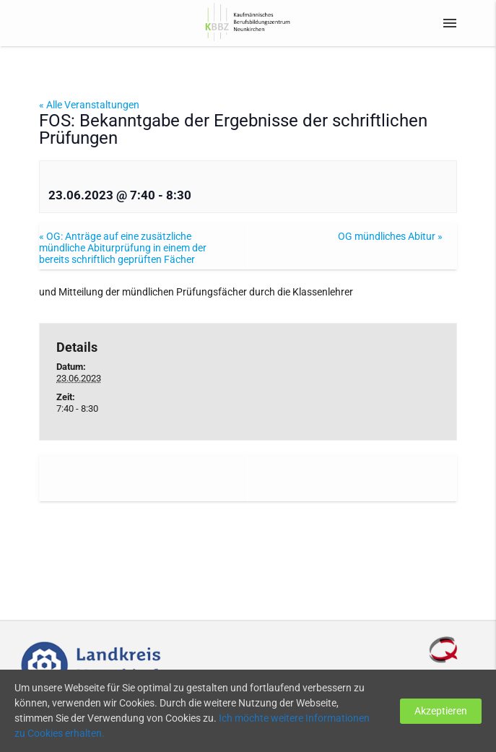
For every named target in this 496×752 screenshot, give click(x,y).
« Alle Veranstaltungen (89, 105)
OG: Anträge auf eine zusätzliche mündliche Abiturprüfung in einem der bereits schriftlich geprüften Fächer (122, 247)
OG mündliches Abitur (390, 236)
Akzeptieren (440, 711)
